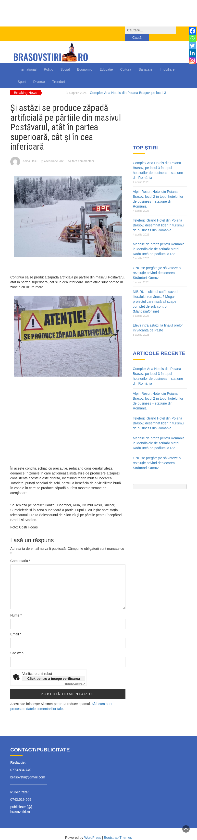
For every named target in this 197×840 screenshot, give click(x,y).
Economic (84, 62)
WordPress (92, 830)
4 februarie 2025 (54, 154)
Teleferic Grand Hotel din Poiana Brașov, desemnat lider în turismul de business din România (159, 218)
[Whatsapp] (192, 38)
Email (15, 627)
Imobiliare (167, 62)
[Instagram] (192, 60)
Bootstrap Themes (118, 830)
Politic (48, 62)
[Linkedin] (192, 53)
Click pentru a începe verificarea (53, 671)
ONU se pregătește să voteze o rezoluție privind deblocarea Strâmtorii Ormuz (157, 265)
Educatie (106, 62)
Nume (16, 608)
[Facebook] (192, 31)
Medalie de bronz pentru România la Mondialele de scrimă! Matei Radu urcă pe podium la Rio (159, 242)
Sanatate (145, 62)
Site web (17, 646)
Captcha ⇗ (74, 676)
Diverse (39, 74)
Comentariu (20, 553)
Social (65, 62)
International (27, 62)
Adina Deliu (30, 154)
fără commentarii (83, 154)
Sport (22, 74)
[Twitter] (192, 45)
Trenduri (58, 74)
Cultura (125, 62)
